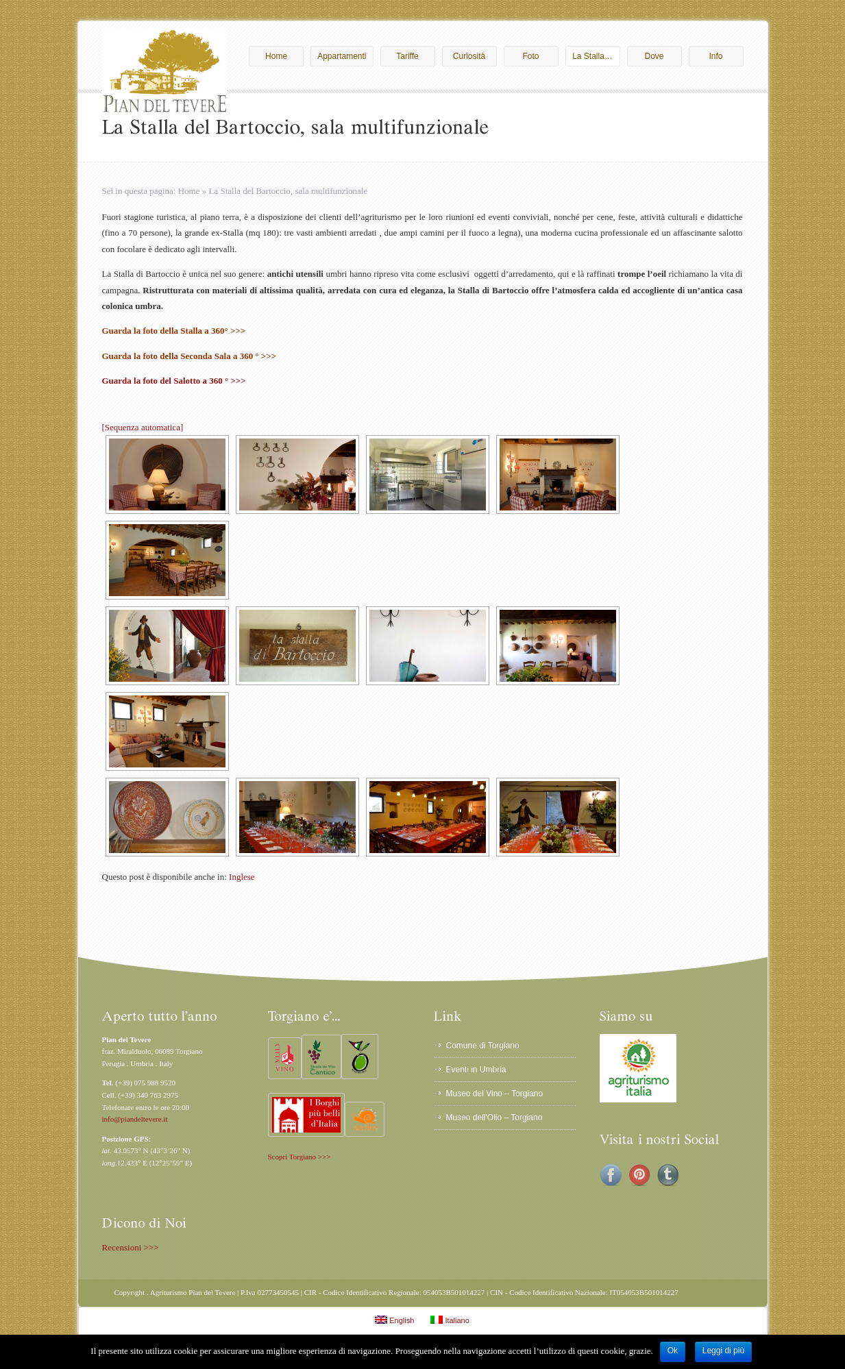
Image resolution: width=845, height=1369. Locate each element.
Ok (673, 1350)
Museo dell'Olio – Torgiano (494, 1117)
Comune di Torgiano (482, 1045)
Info (722, 56)
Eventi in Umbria (476, 1069)
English (394, 1320)
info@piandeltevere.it (135, 1119)
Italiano (449, 1320)
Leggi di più (723, 1350)
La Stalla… (592, 56)
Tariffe (412, 56)
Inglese (242, 877)
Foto (536, 56)
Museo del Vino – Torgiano (494, 1093)
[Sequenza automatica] (143, 427)
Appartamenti (341, 56)
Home (281, 56)
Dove (659, 56)
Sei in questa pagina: (140, 191)
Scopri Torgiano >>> (299, 1156)
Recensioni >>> (130, 1247)
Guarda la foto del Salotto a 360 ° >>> (174, 380)
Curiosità (471, 56)
